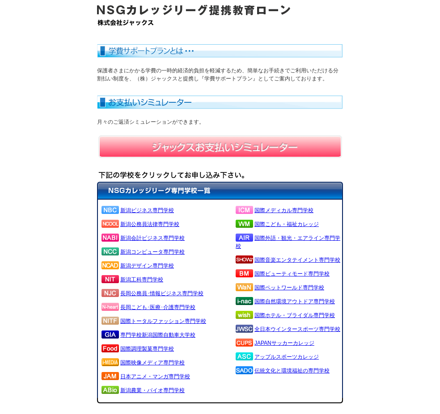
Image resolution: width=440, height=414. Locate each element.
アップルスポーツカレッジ (286, 357)
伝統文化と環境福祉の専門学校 (292, 371)
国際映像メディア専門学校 (152, 363)
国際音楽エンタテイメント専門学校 (297, 260)
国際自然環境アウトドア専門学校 (294, 301)
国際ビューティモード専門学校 (292, 274)
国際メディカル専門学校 (283, 210)
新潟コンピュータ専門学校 (152, 252)
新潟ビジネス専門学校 (147, 210)
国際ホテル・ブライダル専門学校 (294, 315)
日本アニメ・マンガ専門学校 (155, 376)
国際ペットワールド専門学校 (289, 287)
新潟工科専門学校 (141, 279)
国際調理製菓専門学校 (147, 349)
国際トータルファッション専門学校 (163, 321)
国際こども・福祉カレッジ (286, 224)
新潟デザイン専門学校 (147, 266)
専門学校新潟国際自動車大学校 (157, 335)
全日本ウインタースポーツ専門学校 (297, 329)
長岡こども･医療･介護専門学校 (157, 307)
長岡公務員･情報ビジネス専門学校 (161, 293)
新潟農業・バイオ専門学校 (152, 390)
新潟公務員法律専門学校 (149, 224)
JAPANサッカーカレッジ (284, 343)
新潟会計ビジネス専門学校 (152, 238)
